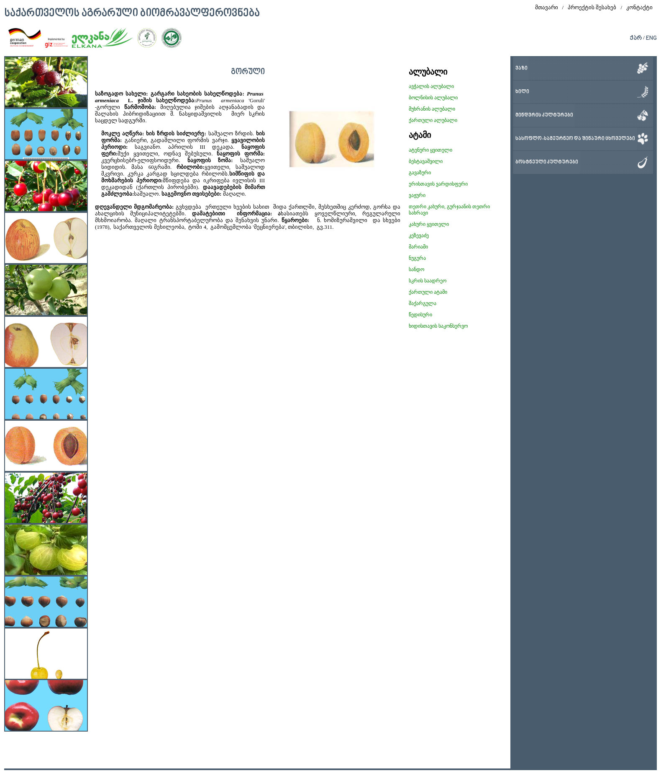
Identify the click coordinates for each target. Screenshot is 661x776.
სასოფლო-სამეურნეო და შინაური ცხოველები (575, 139)
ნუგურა (417, 258)
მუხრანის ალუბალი (432, 109)
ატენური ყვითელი (430, 150)
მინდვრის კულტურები (544, 115)
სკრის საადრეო (427, 281)
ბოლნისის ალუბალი (433, 98)
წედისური (420, 315)
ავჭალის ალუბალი (431, 86)
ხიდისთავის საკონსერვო (438, 326)
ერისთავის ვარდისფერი (438, 184)
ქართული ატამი (428, 292)
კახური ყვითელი (429, 224)
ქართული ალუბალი (433, 120)
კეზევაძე (419, 235)
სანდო (416, 269)
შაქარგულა (422, 303)
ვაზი (521, 68)
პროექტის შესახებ (592, 7)
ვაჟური (417, 195)
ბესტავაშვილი (426, 161)
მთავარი (546, 7)
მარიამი (418, 247)
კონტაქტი (639, 7)
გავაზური (420, 173)
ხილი (522, 92)
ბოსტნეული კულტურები (546, 162)
